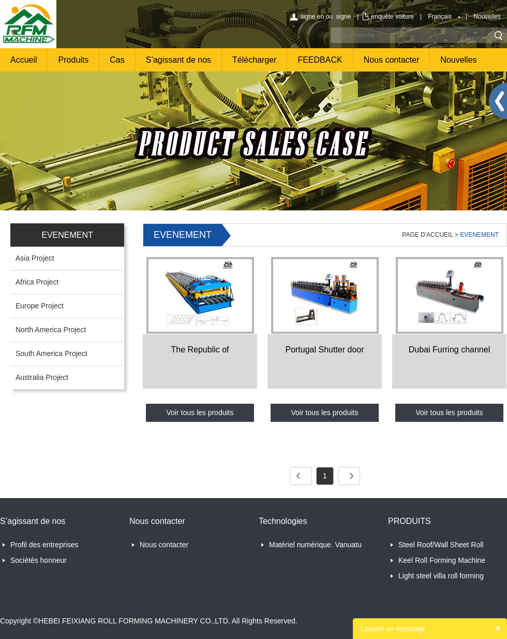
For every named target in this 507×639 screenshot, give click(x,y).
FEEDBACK (319, 59)
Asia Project (35, 258)
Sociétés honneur (38, 560)
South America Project (51, 353)
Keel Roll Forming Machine (441, 560)
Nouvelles (487, 16)
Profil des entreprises (44, 545)
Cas (117, 59)
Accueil (23, 59)
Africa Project (37, 282)
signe (343, 16)
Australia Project (42, 377)
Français (440, 16)
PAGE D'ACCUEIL (427, 234)
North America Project (51, 329)
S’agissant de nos (178, 59)
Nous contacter (392, 59)
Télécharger (254, 59)
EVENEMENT (479, 234)
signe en (312, 16)
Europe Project (40, 306)
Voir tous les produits (200, 412)
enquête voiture (392, 16)
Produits (73, 59)
